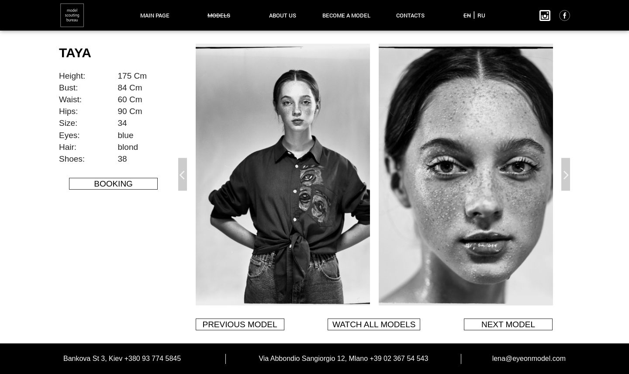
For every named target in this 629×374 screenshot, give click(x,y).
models (218, 15)
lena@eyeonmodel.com (529, 358)
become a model (346, 15)
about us (282, 15)
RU (481, 15)
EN (467, 15)
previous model (239, 324)
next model (508, 324)
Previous (182, 174)
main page (154, 15)
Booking (113, 183)
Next (565, 174)
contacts (410, 15)
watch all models (373, 324)
